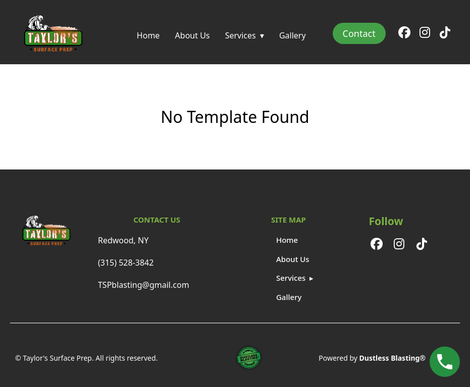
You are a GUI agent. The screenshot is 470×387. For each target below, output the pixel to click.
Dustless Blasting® (392, 358)
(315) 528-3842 (125, 262)
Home (148, 35)
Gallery (292, 35)
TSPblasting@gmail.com (143, 284)
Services (240, 35)
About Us (192, 35)
